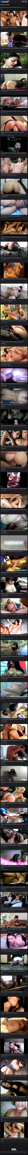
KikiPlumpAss (12, 951)
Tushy (11, 638)
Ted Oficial (11, 911)
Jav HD (11, 365)
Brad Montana (13, 175)
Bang (11, 301)
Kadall (10, 932)
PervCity (12, 135)
